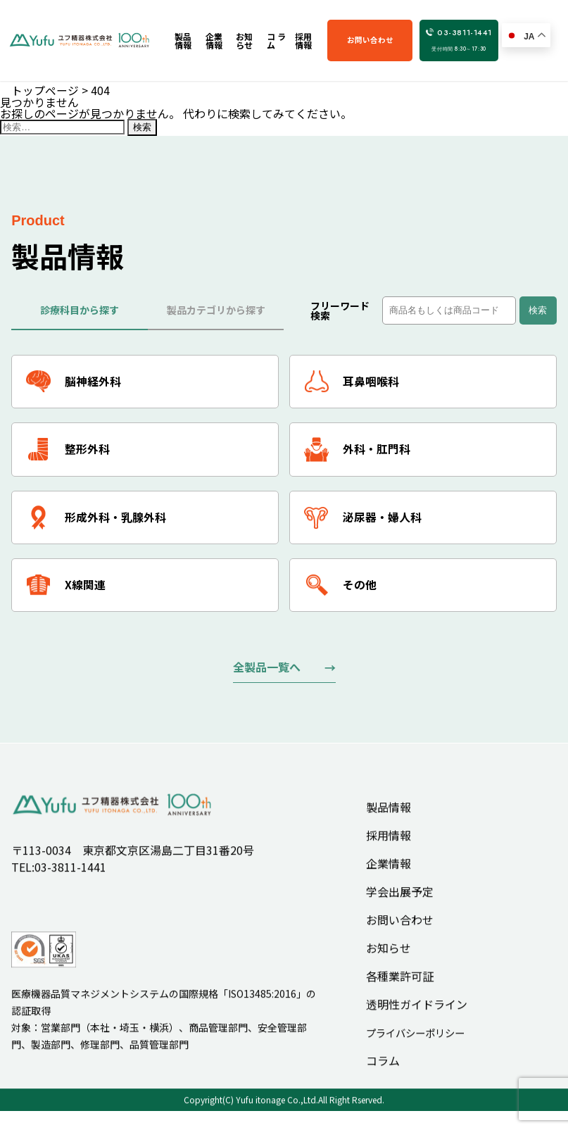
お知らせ (388, 962)
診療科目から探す (79, 310)
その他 (340, 587)
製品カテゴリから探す (216, 310)
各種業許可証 (400, 990)
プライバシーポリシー (415, 1047)
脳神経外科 (73, 382)
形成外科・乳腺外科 (96, 518)
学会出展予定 (400, 906)
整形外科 (68, 450)
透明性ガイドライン (416, 1018)
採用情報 (388, 849)
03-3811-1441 (461, 40)
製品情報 (388, 821)
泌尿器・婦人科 (363, 518)
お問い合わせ (377, 39)
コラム (383, 1075)
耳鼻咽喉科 (351, 382)
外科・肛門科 (357, 450)
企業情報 (388, 878)
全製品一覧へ (267, 668)
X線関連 (66, 587)
